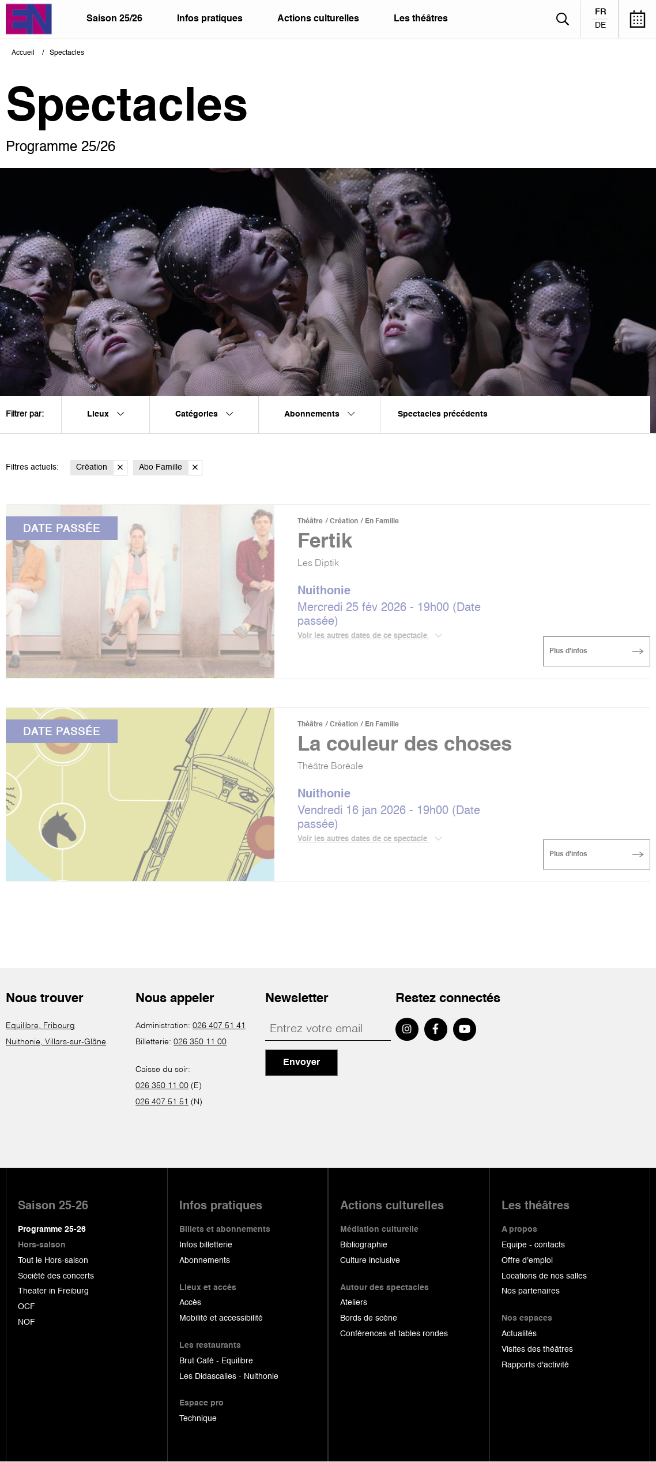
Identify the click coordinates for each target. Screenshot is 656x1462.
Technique (198, 1419)
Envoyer (301, 1062)
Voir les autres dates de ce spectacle (369, 636)
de (600, 25)
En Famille (382, 521)
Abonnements (204, 1261)
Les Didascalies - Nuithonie (228, 1377)
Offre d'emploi (527, 1261)
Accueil (23, 53)
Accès (190, 1303)
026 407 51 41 (219, 1026)
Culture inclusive (370, 1261)
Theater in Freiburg (53, 1291)
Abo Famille (170, 467)
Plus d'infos (568, 651)
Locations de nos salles (544, 1276)
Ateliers (353, 1303)
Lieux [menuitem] (105, 414)
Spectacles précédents (443, 414)
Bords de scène (368, 1318)
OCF (26, 1307)
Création (101, 467)
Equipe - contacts (533, 1245)
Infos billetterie (205, 1245)
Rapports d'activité (535, 1365)
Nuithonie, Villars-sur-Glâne (56, 1042)
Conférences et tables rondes (394, 1334)
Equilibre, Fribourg (40, 1026)
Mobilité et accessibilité (221, 1318)
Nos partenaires (531, 1291)
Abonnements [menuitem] (319, 414)
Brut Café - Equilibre (216, 1361)
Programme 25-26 (52, 1229)
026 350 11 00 (200, 1042)
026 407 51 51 (161, 1102)
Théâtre (310, 521)
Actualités (519, 1334)
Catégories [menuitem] (204, 414)
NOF (26, 1322)
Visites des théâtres (537, 1349)
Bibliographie (363, 1245)
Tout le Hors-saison (53, 1261)
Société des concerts (56, 1276)
